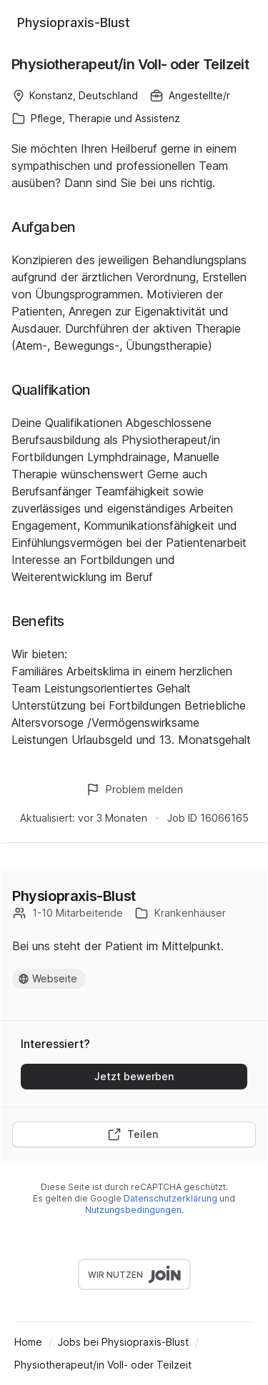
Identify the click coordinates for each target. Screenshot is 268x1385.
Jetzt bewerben (134, 1076)
